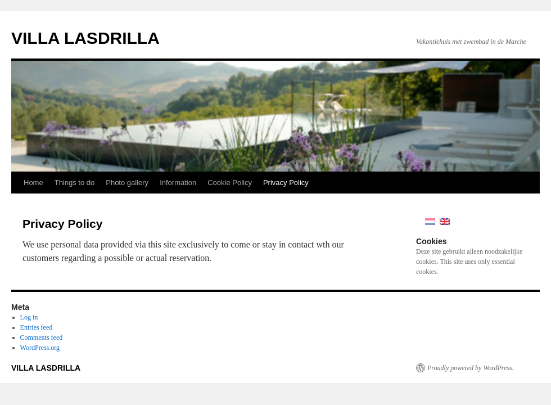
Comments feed (41, 337)
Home (33, 182)
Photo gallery (127, 182)
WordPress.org (40, 348)
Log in (29, 317)
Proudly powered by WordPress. (470, 368)
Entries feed (36, 327)
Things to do (75, 182)
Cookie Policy (229, 182)
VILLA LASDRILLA (85, 38)
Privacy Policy (286, 182)
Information (178, 182)
